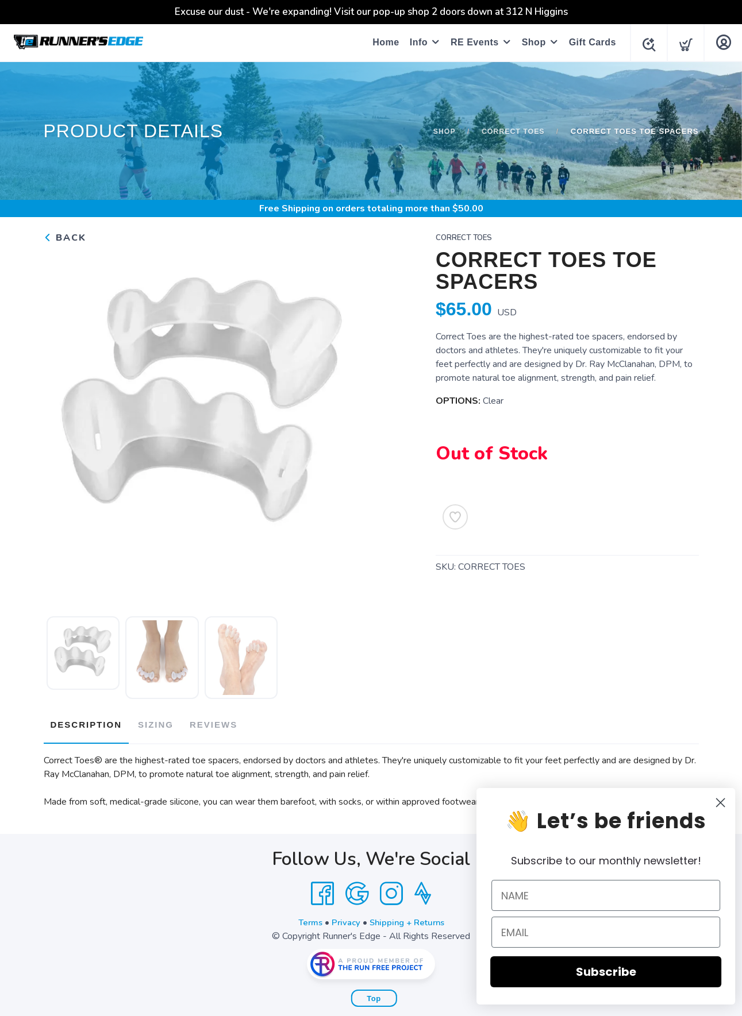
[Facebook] (322, 889)
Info (415, 42)
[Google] (357, 889)
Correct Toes (512, 131)
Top (373, 994)
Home (382, 42)
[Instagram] (391, 889)
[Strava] (423, 889)
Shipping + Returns (408, 917)
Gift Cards (589, 42)
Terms (306, 917)
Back (65, 237)
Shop (530, 42)
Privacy (344, 917)
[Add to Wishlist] (455, 517)
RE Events (471, 42)
